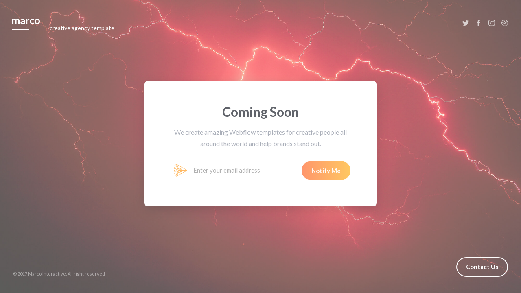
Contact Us (482, 266)
